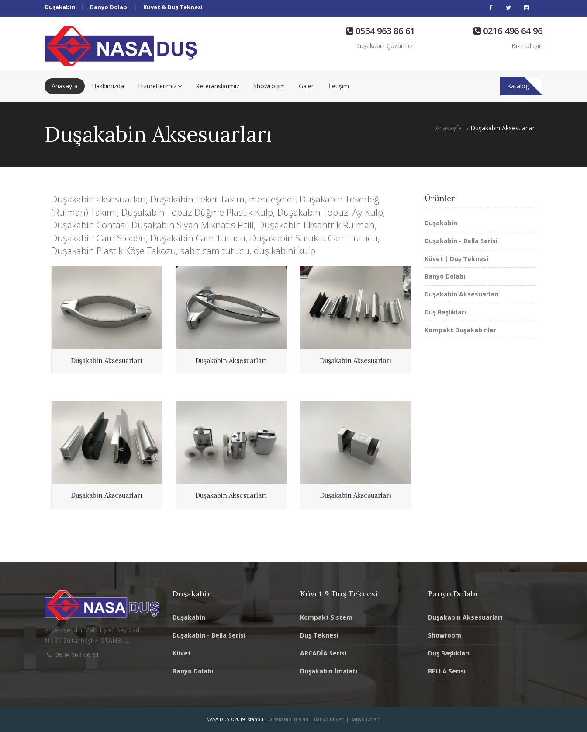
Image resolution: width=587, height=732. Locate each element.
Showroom (269, 86)
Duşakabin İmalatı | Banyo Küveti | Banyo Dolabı (324, 719)
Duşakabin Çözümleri (385, 46)
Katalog (518, 86)
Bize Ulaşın (526, 46)
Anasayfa (65, 86)
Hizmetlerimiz (160, 86)
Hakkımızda (108, 86)
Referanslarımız (217, 86)
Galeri (307, 86)
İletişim (339, 86)
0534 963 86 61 (77, 655)
